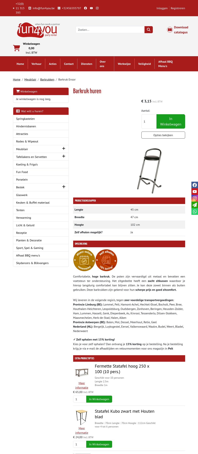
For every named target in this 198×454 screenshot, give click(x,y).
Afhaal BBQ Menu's (165, 65)
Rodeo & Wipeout (27, 147)
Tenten (20, 224)
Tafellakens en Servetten (25, 164)
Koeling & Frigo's (27, 174)
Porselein (22, 189)
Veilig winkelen (113, 431)
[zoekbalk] (111, 30)
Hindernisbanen (26, 131)
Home (20, 65)
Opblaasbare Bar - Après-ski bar (108, 381)
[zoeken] (150, 30)
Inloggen (162, 8)
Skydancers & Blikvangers (32, 277)
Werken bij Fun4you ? (117, 440)
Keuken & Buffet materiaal (26, 214)
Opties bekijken (165, 136)
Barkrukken (47, 80)
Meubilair (30, 80)
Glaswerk (22, 204)
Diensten (86, 65)
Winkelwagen (26, 92)
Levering (109, 422)
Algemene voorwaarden (119, 427)
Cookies (153, 436)
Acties (52, 65)
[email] (194, 205)
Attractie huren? (70, 440)
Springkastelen (25, 124)
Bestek (20, 197)
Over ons (103, 65)
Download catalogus (179, 30)
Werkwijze (124, 65)
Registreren (178, 8)
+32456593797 (69, 8)
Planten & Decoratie (29, 254)
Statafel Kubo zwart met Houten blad (109, 351)
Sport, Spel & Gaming (29, 261)
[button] (47, 154)
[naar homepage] (39, 30)
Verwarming (23, 231)
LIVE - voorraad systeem (119, 436)
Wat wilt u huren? (29, 116)
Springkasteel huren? (73, 431)
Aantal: (149, 112)
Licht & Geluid (25, 239)
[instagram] (97, 8)
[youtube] (91, 8)
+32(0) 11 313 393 (19, 8)
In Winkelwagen (171, 123)
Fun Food (22, 181)
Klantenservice (157, 422)
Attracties (22, 139)
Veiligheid (144, 65)
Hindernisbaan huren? (74, 436)
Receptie (21, 246)
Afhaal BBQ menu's (28, 269)
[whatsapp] (194, 211)
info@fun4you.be (41, 8)
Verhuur (37, 65)
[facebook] (85, 8)
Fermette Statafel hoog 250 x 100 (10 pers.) (106, 319)
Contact (69, 65)
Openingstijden (157, 431)
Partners (65, 427)
